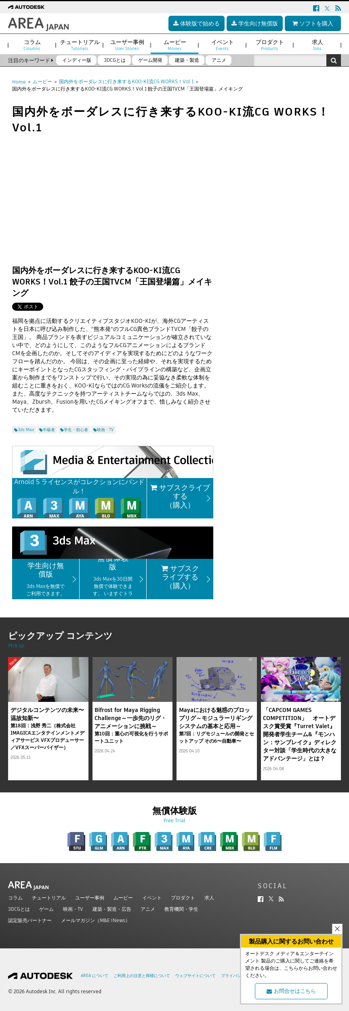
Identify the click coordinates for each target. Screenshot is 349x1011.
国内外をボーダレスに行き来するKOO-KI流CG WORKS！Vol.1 (126, 81)
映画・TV (73, 909)
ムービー (42, 81)
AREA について (94, 976)
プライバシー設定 (237, 976)
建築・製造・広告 (112, 909)
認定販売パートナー (30, 920)
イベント (152, 897)
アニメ (148, 909)
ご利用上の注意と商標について (142, 976)
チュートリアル (49, 897)
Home (19, 81)
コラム (15, 897)
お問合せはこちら (291, 991)
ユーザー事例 (89, 897)
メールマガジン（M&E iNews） (95, 920)
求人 (209, 897)
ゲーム (46, 909)
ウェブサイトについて (195, 976)
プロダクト (183, 897)
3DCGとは (19, 909)
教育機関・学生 (181, 909)
